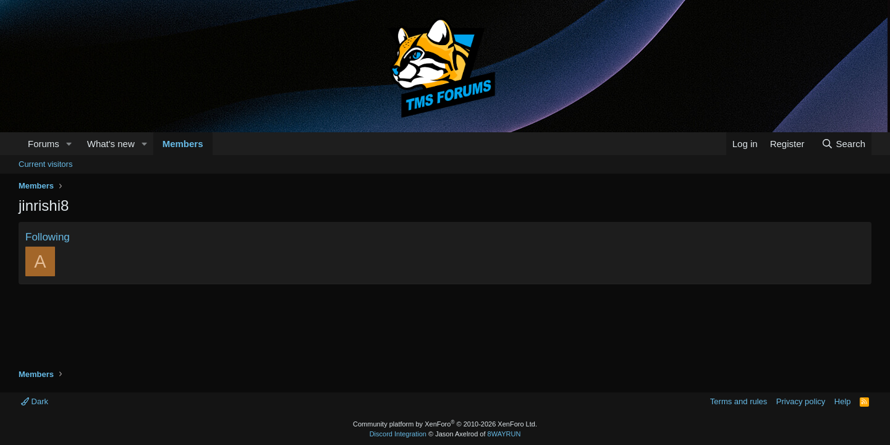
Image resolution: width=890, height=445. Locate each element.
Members (183, 143)
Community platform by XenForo (445, 424)
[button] (69, 143)
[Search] (843, 143)
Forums (43, 143)
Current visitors (45, 164)
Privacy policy (800, 401)
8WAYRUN (504, 434)
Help (842, 401)
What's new (111, 143)
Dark (34, 401)
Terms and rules (738, 401)
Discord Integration (398, 434)
